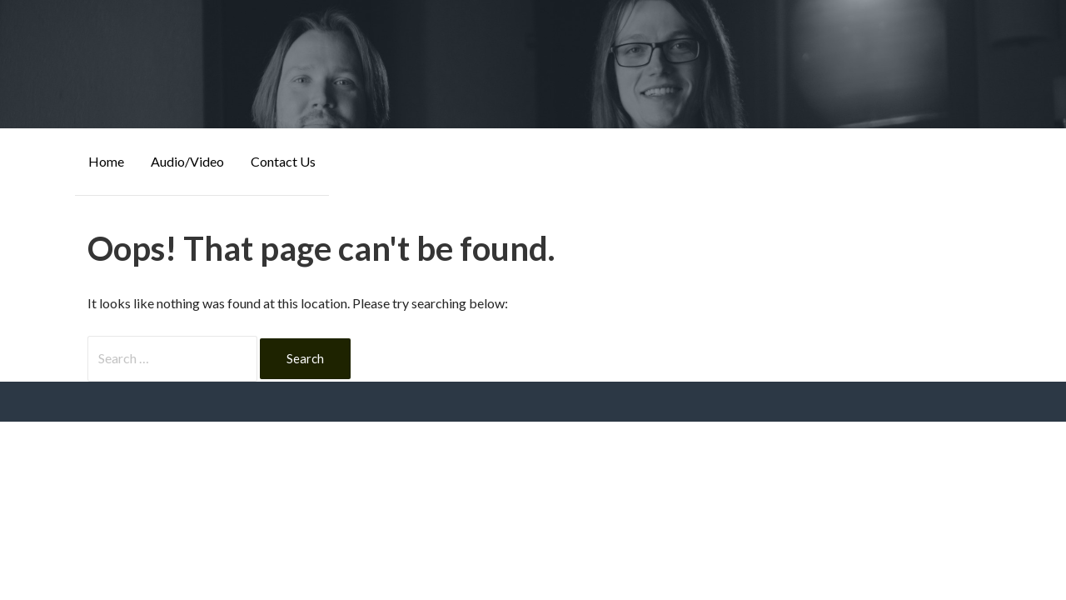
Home (106, 161)
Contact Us (283, 161)
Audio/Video (187, 161)
